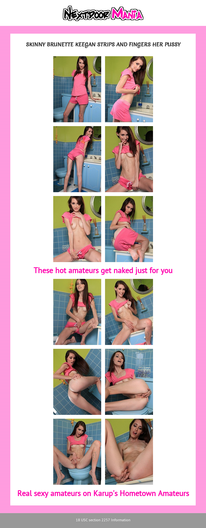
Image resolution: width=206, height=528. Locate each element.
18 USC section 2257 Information (103, 520)
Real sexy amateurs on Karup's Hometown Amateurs (103, 494)
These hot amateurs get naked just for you (103, 271)
